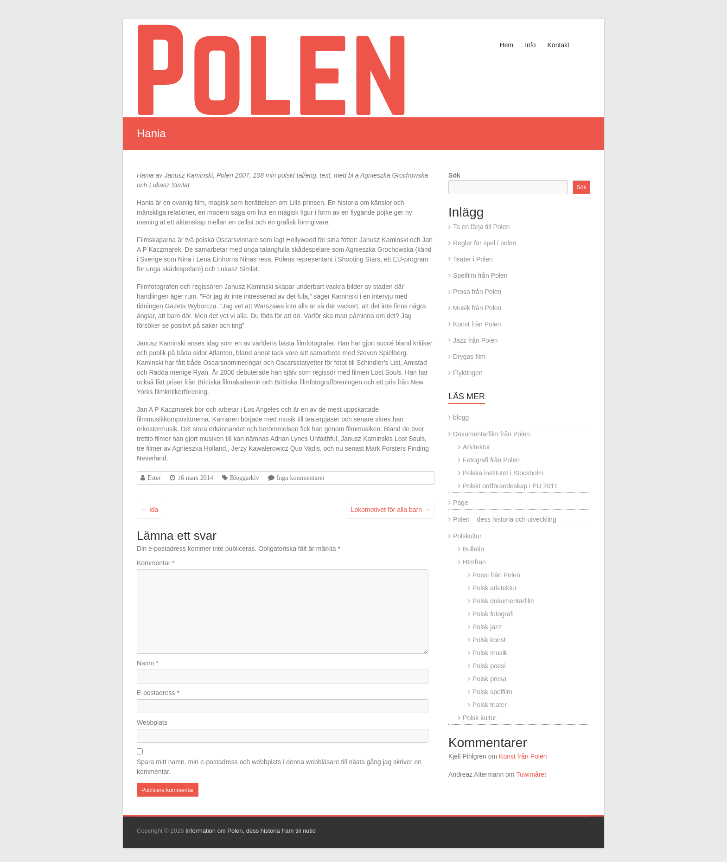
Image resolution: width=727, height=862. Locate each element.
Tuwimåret (531, 774)
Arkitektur (476, 447)
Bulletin (473, 549)
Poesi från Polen (496, 575)
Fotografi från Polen (491, 460)
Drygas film (469, 356)
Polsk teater (489, 705)
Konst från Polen (477, 324)
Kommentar (156, 563)
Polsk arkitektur (494, 588)
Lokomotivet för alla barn (390, 509)
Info (530, 45)
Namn (148, 663)
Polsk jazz (487, 627)
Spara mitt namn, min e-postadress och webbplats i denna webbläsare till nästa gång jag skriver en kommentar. (279, 766)
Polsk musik (489, 653)
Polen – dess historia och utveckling (504, 519)
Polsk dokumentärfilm (503, 601)
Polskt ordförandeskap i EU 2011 (510, 486)
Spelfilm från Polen (480, 275)
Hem (507, 45)
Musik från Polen (477, 308)
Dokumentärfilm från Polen (491, 434)
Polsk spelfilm (492, 692)
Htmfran (474, 562)
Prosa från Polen (477, 291)
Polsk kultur (479, 718)
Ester (154, 477)
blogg (461, 417)
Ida (149, 509)
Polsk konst (489, 640)
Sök (454, 175)
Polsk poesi (489, 666)
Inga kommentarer (301, 477)
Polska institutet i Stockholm (503, 473)
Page (460, 502)
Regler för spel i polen (484, 243)
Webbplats (152, 722)
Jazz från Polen (475, 340)
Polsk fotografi (493, 614)
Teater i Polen (473, 259)
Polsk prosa (489, 679)
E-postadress (158, 692)
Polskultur (467, 536)
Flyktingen (468, 373)
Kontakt (558, 45)
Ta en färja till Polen (481, 226)
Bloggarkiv (244, 477)
